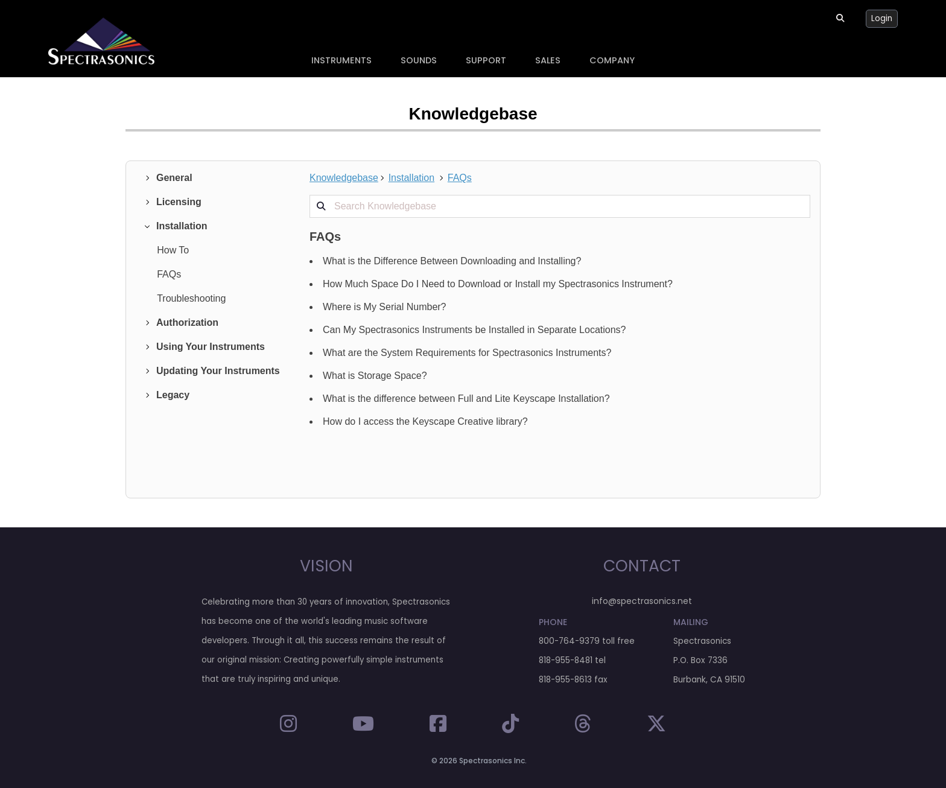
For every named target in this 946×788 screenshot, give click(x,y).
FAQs (460, 178)
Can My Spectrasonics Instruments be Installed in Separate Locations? (474, 330)
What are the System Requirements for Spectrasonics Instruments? (467, 353)
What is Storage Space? (375, 375)
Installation (412, 178)
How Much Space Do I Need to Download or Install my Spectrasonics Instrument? (498, 284)
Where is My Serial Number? (384, 307)
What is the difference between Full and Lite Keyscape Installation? (466, 398)
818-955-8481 (565, 660)
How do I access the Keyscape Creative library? (425, 421)
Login (881, 18)
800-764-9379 (569, 641)
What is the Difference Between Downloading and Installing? (452, 261)
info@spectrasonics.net (642, 601)
